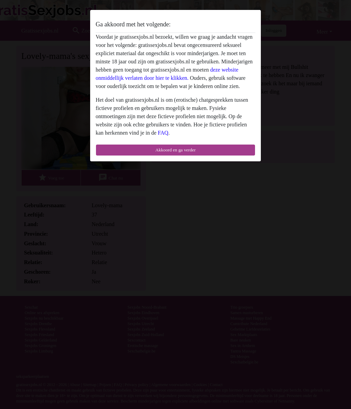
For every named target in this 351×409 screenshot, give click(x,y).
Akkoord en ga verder (175, 149)
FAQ (163, 133)
